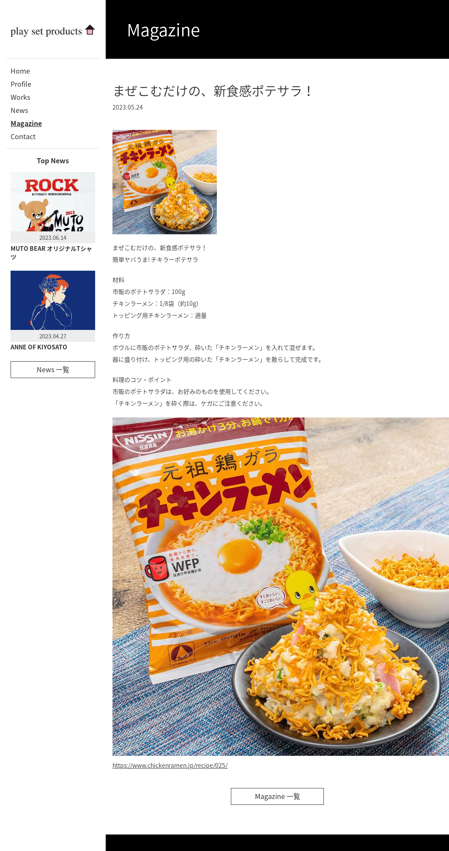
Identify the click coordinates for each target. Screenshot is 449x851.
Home (20, 71)
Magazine (26, 123)
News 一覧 (53, 369)
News (19, 110)
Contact (23, 136)
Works (20, 97)
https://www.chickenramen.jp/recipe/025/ (169, 765)
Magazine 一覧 (277, 796)
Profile (21, 84)
